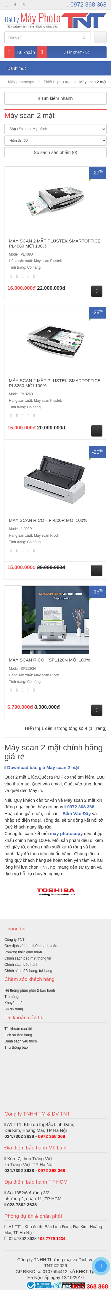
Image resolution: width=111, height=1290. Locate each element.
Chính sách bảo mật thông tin (27, 958)
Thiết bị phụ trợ (57, 82)
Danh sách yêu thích (20, 1041)
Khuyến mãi (13, 1003)
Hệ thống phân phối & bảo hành (29, 990)
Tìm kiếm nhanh (55, 98)
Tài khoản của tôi (18, 1029)
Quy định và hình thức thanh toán (30, 946)
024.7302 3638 (19, 1136)
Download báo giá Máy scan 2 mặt (41, 767)
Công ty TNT (14, 940)
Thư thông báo (16, 1047)
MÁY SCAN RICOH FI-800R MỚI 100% (48, 520)
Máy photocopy (21, 82)
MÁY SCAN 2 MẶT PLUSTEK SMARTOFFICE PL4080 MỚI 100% (55, 243)
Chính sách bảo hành (21, 965)
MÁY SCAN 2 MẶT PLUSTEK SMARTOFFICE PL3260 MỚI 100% (55, 383)
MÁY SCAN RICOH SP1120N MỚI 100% (49, 659)
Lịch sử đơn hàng (18, 1035)
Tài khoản (19, 52)
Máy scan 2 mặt (93, 82)
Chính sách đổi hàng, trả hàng (28, 971)
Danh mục (17, 68)
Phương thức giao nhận (23, 952)
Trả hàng (11, 997)
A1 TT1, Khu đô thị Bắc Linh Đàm (40, 1124)
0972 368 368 (87, 4)
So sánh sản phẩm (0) (55, 152)
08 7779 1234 (52, 1238)
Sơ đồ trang (13, 1009)
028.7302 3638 (22, 1204)
